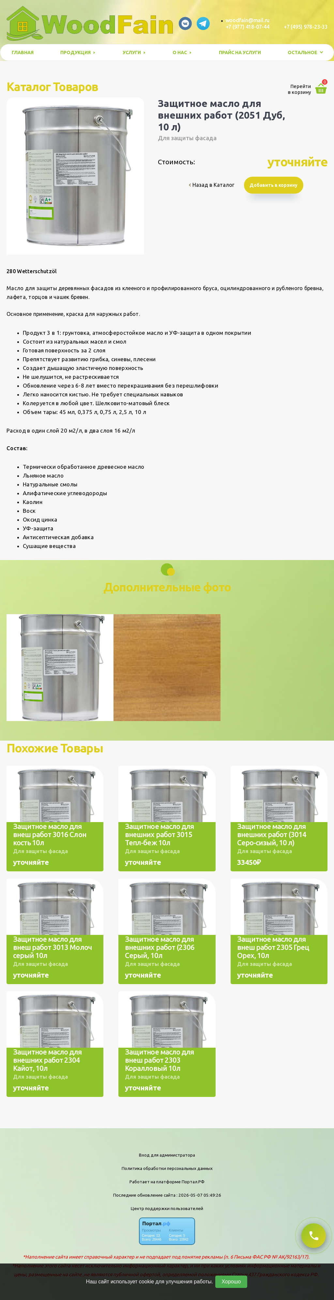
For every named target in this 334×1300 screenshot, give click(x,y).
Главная (23, 52)
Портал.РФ (193, 1181)
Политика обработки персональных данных (167, 1168)
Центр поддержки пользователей (167, 1208)
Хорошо (231, 1281)
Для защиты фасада (187, 138)
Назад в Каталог (211, 185)
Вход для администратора (167, 1155)
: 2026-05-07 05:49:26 (198, 1195)
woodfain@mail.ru (248, 20)
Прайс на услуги (240, 52)
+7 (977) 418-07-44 (247, 27)
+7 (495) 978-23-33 (305, 27)
